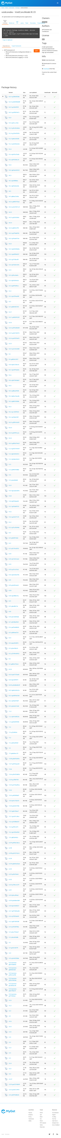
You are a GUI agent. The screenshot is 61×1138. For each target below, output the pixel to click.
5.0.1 (10, 953)
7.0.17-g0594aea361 (14, 764)
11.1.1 (10, 354)
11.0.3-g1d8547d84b (14, 401)
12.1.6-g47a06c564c (14, 265)
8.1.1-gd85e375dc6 (13, 664)
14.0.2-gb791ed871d (14, 233)
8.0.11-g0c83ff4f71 (13, 680)
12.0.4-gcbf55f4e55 (14, 338)
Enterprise (31, 1114)
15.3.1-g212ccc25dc (14, 123)
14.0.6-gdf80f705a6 (14, 201)
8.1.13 (10, 564)
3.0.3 (10, 1068)
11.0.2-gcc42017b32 (14, 412)
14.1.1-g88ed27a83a (14, 196)
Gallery (30, 1120)
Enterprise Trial (55, 1122)
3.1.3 (10, 1058)
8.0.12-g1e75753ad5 (14, 674)
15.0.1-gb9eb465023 (14, 170)
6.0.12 (10, 879)
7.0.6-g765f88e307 (14, 821)
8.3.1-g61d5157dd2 (13, 538)
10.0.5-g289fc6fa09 (14, 422)
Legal (3, 1134)
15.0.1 (10, 165)
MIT (43, 39)
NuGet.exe (11, 23)
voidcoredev (11, 7)
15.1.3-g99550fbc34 (14, 159)
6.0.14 (10, 858)
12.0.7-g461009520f (14, 317)
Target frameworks (16, 46)
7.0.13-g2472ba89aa (14, 785)
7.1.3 (10, 727)
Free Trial (54, 1118)
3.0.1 (10, 1074)
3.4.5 (10, 1032)
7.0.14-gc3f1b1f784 (14, 779)
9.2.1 (10, 464)
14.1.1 (10, 191)
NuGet (41, 1112)
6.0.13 (10, 869)
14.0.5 (10, 212)
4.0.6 (10, 1021)
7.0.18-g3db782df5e (14, 758)
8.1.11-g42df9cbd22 (14, 585)
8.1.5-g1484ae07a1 (13, 632)
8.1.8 (10, 611)
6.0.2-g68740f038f (14, 921)
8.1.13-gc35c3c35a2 (14, 569)
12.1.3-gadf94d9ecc (14, 286)
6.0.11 (10, 890)
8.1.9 (10, 601)
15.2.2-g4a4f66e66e (14, 144)
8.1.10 (10, 590)
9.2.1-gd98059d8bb (14, 469)
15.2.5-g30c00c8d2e (14, 128)
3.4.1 (10, 1037)
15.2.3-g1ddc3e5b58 (14, 138)
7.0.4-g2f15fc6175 (13, 827)
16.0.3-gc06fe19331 (14, 107)
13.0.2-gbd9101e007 (14, 254)
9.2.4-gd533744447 (14, 448)
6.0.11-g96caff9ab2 (14, 895)
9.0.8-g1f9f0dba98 (14, 501)
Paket (26, 23)
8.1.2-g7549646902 (14, 653)
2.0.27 (10, 1079)
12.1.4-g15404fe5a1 (14, 280)
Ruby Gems (42, 1127)
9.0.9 (10, 485)
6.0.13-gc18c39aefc (14, 874)
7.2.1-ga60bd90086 (14, 722)
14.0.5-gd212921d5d (14, 217)
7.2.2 (10, 711)
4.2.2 (10, 1005)
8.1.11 (10, 580)
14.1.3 (10, 175)
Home (3, 7)
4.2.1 (10, 1011)
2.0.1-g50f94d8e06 (14, 1095)
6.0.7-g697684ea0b (14, 911)
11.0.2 (10, 406)
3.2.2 (10, 1047)
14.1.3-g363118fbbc (13, 180)
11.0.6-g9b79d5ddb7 (14, 380)
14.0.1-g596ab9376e (14, 238)
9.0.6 (10, 511)
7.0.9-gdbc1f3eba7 (14, 811)
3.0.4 (10, 1063)
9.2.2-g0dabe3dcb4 (14, 459)
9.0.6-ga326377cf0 (14, 517)
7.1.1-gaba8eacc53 (13, 753)
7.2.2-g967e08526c (14, 716)
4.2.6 (10, 1000)
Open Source (55, 1120)
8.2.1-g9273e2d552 (14, 548)
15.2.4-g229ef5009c (14, 133)
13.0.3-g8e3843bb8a (14, 249)
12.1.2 (10, 291)
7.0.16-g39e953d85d (14, 774)
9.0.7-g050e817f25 (14, 506)
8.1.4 (10, 638)
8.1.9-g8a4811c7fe (13, 606)
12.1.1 (10, 301)
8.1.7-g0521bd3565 (14, 622)
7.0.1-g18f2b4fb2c (13, 837)
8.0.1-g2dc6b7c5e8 (14, 706)
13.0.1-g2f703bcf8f (14, 259)
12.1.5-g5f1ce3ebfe (13, 275)
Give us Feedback (55, 1125)
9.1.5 (10, 475)
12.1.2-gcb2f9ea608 (14, 296)
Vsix (41, 1118)
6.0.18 (10, 848)
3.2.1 (10, 1053)
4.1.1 (10, 1016)
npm (41, 1114)
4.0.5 (10, 1026)
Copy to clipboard (7, 40)
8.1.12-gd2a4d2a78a (14, 575)
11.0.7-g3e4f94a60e (14, 370)
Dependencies (6, 46)
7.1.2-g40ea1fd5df (13, 743)
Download (46, 69)
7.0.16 (10, 769)
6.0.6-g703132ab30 (14, 916)
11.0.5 (10, 385)
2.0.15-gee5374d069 (14, 1084)
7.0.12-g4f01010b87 (14, 795)
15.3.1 (10, 117)
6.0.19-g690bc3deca (14, 842)
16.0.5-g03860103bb (14, 96)
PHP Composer (43, 1122)
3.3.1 (10, 1042)
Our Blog (54, 1116)
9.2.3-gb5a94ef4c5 (14, 454)
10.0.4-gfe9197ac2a (14, 433)
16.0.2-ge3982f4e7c (14, 112)
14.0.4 (10, 222)
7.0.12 (10, 790)
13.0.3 (10, 244)
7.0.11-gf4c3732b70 (14, 800)
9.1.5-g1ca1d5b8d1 (13, 480)
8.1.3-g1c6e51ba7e (13, 648)
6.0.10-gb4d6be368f (14, 900)
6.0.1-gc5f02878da (14, 927)
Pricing (30, 1116)
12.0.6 (10, 322)
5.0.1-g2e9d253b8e (14, 958)
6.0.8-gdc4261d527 (14, 906)
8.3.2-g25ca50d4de (14, 527)
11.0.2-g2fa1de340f (14, 417)
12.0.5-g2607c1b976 (14, 333)
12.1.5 (10, 270)
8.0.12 (10, 669)
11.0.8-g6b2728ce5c (14, 364)
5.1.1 (10, 942)
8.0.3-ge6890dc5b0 (14, 695)
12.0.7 (10, 312)
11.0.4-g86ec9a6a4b (14, 396)
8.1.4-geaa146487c (14, 643)
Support (53, 1114)
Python (41, 1125)
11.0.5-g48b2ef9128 (14, 391)
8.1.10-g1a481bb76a (14, 596)
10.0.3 (10, 438)
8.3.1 (10, 532)
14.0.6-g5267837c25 (14, 207)
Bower (41, 1116)
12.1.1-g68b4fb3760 (14, 307)
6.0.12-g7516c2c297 (14, 885)
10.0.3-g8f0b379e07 (14, 443)
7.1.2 (10, 737)
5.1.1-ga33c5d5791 (13, 948)
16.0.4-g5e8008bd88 (14, 102)
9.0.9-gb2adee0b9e (14, 490)
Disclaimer (7, 1134)
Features (30, 1112)
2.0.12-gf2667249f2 (14, 1089)
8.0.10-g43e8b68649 (14, 685)
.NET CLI (17, 22)
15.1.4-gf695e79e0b (14, 154)
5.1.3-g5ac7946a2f (14, 932)
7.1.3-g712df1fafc (13, 732)
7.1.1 (10, 748)
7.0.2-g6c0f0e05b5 (14, 832)
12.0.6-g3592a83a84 (14, 328)
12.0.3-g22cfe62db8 (14, 349)
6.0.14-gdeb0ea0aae (14, 863)
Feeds (6, 7)
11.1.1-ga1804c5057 (13, 359)
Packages (17, 7)
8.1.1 (10, 659)
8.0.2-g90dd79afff (14, 701)
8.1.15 (10, 553)
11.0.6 (10, 375)
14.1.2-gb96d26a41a (14, 186)
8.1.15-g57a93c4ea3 (14, 559)
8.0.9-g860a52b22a (14, 690)
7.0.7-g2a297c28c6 (14, 816)
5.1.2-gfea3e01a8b (13, 937)
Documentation (55, 1112)
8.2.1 (10, 543)
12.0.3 (10, 343)
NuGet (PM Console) (5, 22)
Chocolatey (33, 23)
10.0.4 (10, 427)
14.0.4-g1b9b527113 (14, 228)
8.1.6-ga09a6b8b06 (14, 627)
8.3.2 (10, 522)
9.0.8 (10, 496)
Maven (41, 1120)
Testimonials (31, 1118)
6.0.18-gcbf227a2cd (14, 853)
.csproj (22, 23)
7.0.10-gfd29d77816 (14, 806)
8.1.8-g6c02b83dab (14, 617)
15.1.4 (10, 149)
